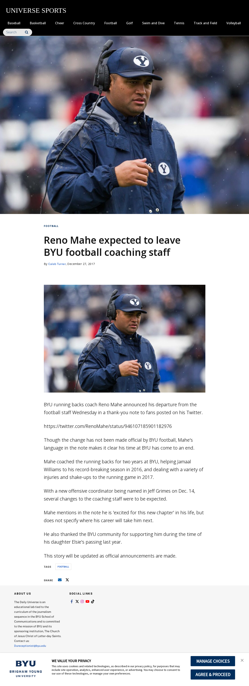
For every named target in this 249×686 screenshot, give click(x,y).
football (63, 566)
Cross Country (84, 23)
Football (110, 23)
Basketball (38, 23)
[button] (242, 660)
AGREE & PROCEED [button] (212, 674)
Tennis (179, 23)
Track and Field (205, 23)
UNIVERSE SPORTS (36, 10)
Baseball (13, 23)
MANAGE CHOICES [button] (213, 661)
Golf (129, 23)
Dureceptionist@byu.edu (30, 645)
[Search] (17, 32)
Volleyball (233, 23)
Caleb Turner (57, 264)
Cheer (59, 23)
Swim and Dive (153, 23)
